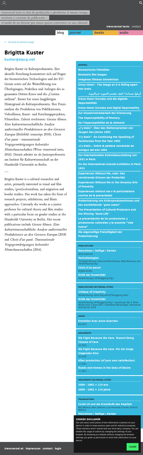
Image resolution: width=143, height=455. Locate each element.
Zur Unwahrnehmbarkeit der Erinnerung (104, 113)
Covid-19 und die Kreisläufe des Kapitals (105, 404)
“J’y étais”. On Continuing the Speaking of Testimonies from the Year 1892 (106, 139)
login (58, 448)
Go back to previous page (21, 42)
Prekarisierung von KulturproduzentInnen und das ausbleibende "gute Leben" (108, 203)
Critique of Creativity (92, 292)
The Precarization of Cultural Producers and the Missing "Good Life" (107, 212)
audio (124, 32)
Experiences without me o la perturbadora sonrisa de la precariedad (106, 193)
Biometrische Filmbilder (94, 70)
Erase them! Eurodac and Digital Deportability (108, 108)
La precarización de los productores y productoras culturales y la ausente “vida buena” (105, 222)
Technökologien (88, 258)
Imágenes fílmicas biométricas (98, 79)
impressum (33, 448)
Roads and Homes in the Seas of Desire (104, 368)
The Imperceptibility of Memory (99, 118)
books (99, 32)
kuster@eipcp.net (19, 59)
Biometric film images (92, 75)
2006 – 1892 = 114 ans (93, 385)
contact (136, 26)
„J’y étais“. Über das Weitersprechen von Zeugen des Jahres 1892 (105, 130)
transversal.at (13, 448)
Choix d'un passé (89, 268)
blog (60, 32)
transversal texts (118, 26)
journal (75, 32)
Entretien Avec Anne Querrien (98, 321)
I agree (132, 446)
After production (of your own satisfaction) (106, 360)
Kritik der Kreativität (92, 275)
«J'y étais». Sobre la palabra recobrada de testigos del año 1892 (106, 148)
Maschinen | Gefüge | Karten (97, 251)
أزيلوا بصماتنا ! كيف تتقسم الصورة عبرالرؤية (115, 94)
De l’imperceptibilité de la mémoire (101, 123)
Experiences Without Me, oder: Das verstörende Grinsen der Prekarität (101, 175)
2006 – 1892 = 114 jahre (94, 389)
